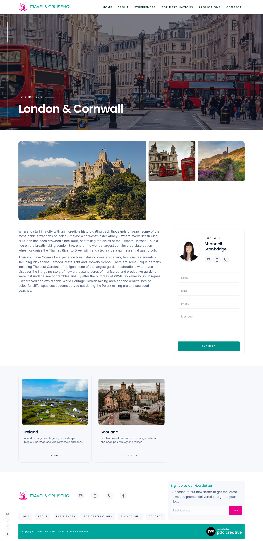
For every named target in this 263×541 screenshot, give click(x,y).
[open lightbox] (82, 180)
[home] (47, 6)
